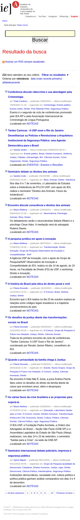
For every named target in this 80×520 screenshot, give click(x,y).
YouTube (42, 16)
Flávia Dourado (20, 288)
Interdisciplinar (44, 471)
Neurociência (50, 213)
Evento (47, 368)
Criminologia (49, 105)
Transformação (51, 247)
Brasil (41, 153)
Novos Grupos (58, 368)
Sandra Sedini (20, 150)
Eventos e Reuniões (52, 165)
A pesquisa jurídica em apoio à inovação (32, 239)
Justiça (13, 157)
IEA (41, 157)
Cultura (47, 418)
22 (52, 493)
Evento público (64, 105)
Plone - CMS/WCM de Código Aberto (20, 507)
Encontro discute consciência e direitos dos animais (39, 205)
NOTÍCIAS (32, 123)
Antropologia (32, 157)
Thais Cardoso (20, 101)
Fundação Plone (59, 507)
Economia (31, 418)
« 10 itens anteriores (15, 493)
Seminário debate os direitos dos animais (32, 171)
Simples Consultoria (40, 514)
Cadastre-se (30, 16)
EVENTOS (32, 165)
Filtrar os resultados (54, 75)
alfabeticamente (11, 82)
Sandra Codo (19, 176)
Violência (67, 153)
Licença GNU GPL (24, 510)
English (74, 16)
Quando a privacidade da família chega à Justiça (37, 359)
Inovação (14, 251)
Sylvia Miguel (19, 460)
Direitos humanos (53, 153)
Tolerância (70, 180)
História (64, 292)
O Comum (48, 292)
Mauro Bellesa (20, 210)
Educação (48, 410)
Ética (46, 180)
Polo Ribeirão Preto (40, 109)
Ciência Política (25, 421)
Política (55, 418)
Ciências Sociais (52, 157)
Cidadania (27, 467)
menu (4, 21)
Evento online (16, 109)
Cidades (21, 157)
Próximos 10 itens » (65, 493)
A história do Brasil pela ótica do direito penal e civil (39, 283)
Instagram (52, 16)
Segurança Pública (59, 109)
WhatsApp (64, 16)
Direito (27, 109)
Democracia (15, 471)
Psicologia (62, 213)
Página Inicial (22, 25)
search (74, 20)
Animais (53, 180)
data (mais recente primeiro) (46, 78)
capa (36, 421)
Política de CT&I (17, 418)
